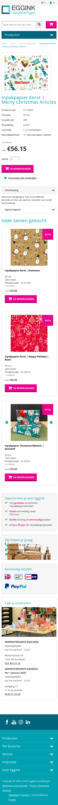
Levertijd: (7, 129)
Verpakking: (8, 124)
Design (25, 794)
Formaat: (6, 114)
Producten (10, 738)
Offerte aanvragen (19, 549)
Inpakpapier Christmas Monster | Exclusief (24, 447)
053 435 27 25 (13, 663)
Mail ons (13, 554)
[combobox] (22, 24)
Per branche (11, 746)
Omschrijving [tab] (30, 190)
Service (7, 754)
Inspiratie (9, 762)
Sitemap (6, 790)
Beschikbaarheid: (10, 134)
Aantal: (5, 158)
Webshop (14, 794)
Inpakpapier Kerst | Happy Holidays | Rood (27, 358)
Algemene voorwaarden (15, 785)
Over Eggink (11, 770)
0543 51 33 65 (17, 545)
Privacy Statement (39, 785)
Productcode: (9, 109)
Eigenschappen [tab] (30, 209)
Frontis (12, 799)
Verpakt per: (8, 119)
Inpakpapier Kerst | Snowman (22, 270)
